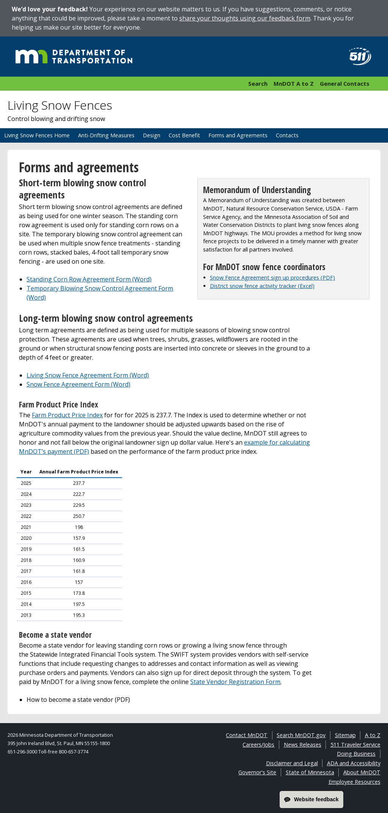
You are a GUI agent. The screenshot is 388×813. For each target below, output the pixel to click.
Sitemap (345, 735)
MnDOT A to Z (294, 83)
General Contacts (344, 83)
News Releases (302, 744)
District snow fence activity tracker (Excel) (262, 285)
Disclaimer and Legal (292, 763)
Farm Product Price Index (67, 415)
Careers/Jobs (258, 744)
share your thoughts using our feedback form (244, 18)
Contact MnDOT (247, 735)
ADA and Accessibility (353, 763)
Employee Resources (354, 781)
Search (258, 83)
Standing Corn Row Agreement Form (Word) (89, 279)
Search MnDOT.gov (301, 735)
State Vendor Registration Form (235, 682)
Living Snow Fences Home (37, 135)
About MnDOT (361, 772)
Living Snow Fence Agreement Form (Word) (88, 375)
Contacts (287, 135)
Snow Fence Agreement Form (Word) (78, 384)
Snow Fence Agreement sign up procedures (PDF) (272, 277)
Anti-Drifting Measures (106, 135)
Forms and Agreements (238, 135)
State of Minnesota (310, 772)
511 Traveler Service (355, 744)
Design (151, 135)
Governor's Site (257, 772)
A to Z (372, 735)
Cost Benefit (184, 135)
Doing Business (356, 753)
